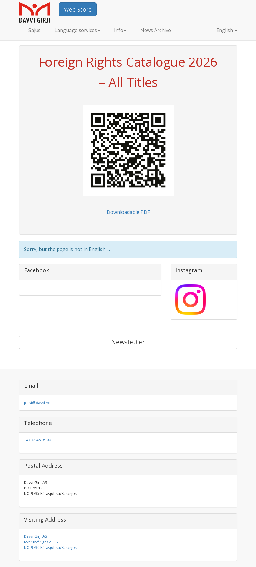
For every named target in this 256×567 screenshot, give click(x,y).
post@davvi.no (37, 402)
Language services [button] (77, 30)
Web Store (77, 9)
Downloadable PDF (128, 212)
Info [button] (120, 30)
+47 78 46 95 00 (37, 440)
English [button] (221, 30)
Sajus (34, 30)
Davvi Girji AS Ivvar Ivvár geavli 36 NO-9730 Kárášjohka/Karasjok (50, 541)
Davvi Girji (39, 12)
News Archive (155, 30)
